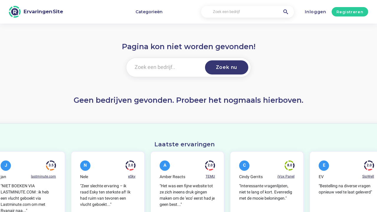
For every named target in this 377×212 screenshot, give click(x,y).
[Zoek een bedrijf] (247, 12)
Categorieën (149, 11)
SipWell (368, 176)
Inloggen (315, 11)
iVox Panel (286, 176)
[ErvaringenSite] (36, 12)
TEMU (210, 176)
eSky (131, 176)
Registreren (349, 11)
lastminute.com (43, 176)
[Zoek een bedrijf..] (164, 67)
